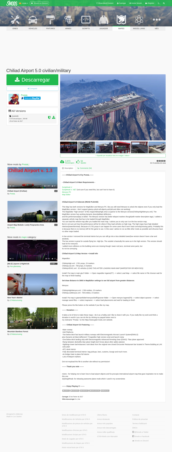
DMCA (134, 428)
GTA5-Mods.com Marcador (107, 436)
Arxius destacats (103, 419)
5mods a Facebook (140, 436)
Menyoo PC (66, 192)
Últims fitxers (102, 415)
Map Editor (66, 195)
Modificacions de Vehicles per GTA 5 (76, 419)
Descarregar (32, 80)
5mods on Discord (140, 441)
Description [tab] (67, 168)
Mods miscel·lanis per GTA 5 (73, 447)
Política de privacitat (140, 419)
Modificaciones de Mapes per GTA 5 (76, 443)
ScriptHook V (67, 187)
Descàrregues (69, 163)
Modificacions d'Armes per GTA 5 (74, 430)
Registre (149, 3)
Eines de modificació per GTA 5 (74, 415)
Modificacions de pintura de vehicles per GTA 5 (77, 425)
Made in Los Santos (14, 416)
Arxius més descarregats (106, 428)
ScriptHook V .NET (69, 190)
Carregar (121, 3)
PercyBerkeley (15, 266)
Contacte (135, 415)
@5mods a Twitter (140, 432)
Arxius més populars (105, 423)
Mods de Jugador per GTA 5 (72, 439)
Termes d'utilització (139, 423)
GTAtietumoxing (16, 300)
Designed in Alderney (14, 414)
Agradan (83, 163)
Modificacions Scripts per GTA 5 (74, 435)
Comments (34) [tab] (84, 168)
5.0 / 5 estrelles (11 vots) (158, 163)
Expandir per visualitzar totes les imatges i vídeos (112, 155)
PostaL (24, 95)
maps (24, 237)
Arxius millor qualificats (106, 432)
